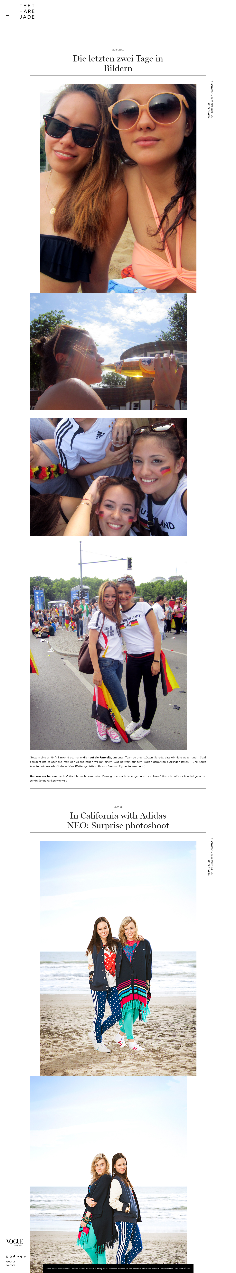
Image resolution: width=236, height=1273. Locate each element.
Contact (10, 1265)
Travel (118, 806)
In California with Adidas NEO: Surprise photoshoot (118, 821)
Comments (212, 87)
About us (10, 1262)
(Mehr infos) (184, 1268)
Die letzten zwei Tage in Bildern (118, 63)
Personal (118, 49)
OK (176, 1269)
